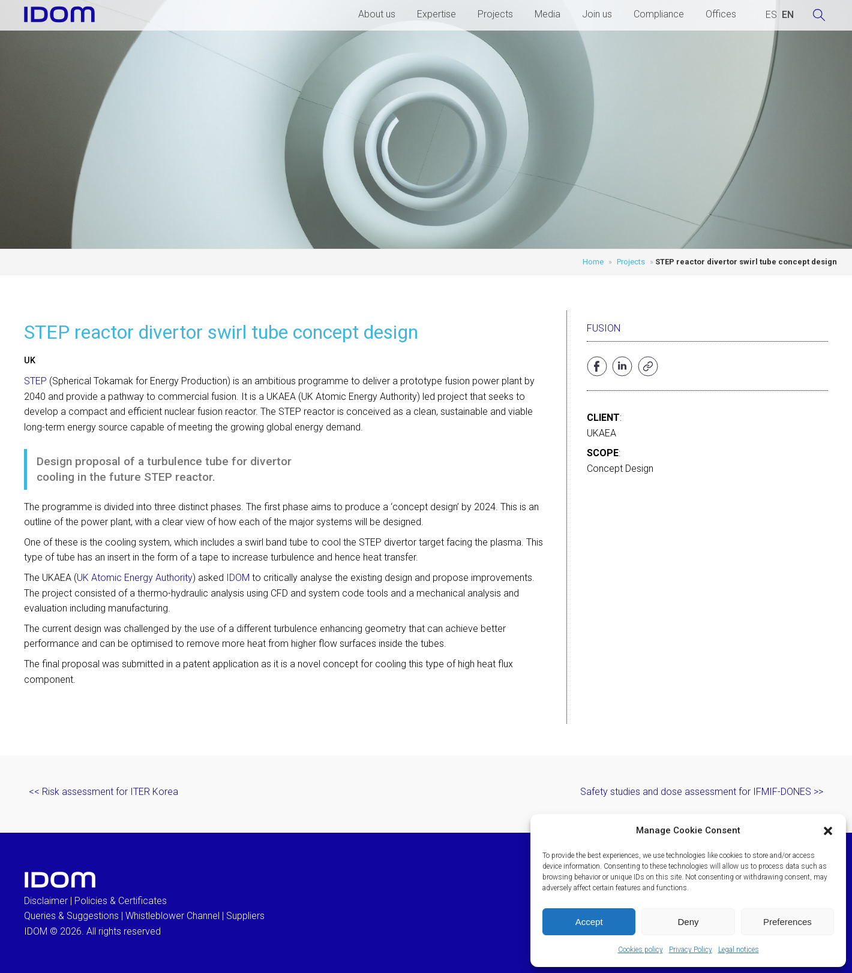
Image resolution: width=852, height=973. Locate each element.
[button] (828, 831)
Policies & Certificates (120, 900)
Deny (687, 922)
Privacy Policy (690, 949)
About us (376, 14)
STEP (35, 381)
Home (593, 261)
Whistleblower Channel (172, 915)
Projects (495, 14)
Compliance (659, 14)
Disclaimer (46, 900)
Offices (721, 14)
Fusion (603, 328)
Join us (597, 14)
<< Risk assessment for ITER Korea (103, 791)
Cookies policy (640, 949)
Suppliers (245, 915)
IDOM (238, 577)
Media (547, 14)
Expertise (436, 14)
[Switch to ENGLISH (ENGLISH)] (788, 15)
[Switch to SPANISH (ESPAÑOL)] (771, 15)
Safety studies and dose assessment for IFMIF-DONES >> (701, 791)
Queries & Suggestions (71, 915)
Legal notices (738, 949)
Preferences (787, 922)
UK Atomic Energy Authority (135, 577)
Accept (589, 922)
